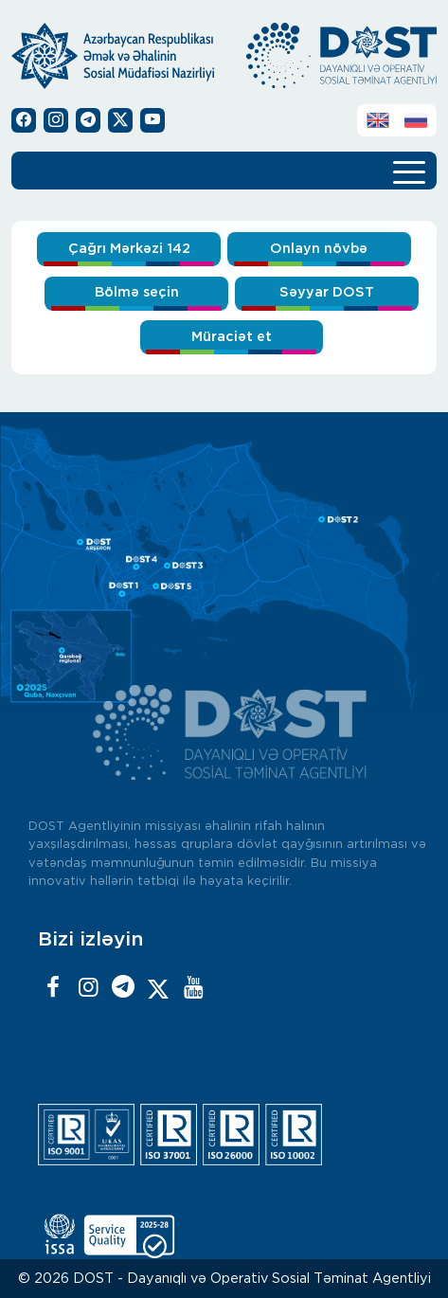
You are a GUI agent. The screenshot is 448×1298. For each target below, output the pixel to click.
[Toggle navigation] (409, 170)
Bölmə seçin (137, 292)
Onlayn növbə (318, 249)
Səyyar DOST (326, 292)
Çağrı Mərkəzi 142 (129, 249)
